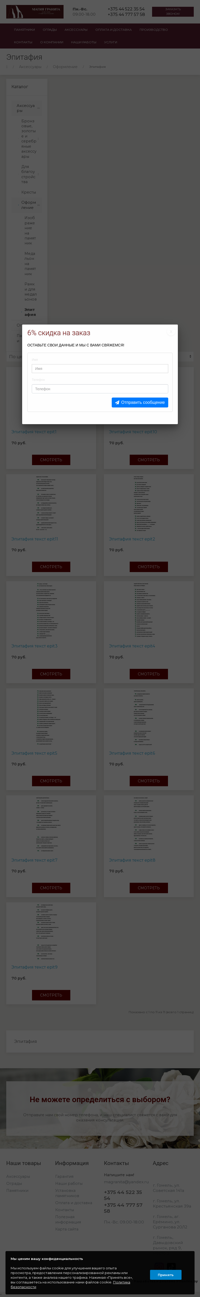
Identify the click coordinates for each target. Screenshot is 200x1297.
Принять (165, 1273)
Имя (35, 360)
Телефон (38, 380)
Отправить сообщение (143, 402)
